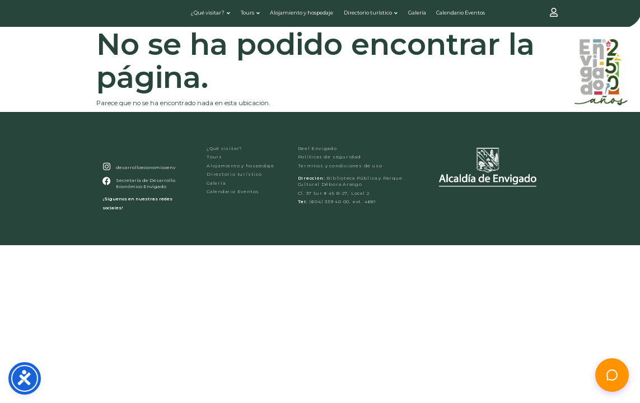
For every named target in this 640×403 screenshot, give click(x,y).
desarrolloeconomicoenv (144, 185)
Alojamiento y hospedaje (302, 15)
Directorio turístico (371, 15)
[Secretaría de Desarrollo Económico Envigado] (105, 198)
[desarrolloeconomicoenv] (105, 184)
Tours (251, 15)
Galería (418, 15)
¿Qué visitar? (211, 15)
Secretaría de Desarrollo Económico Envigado (144, 201)
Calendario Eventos (461, 15)
